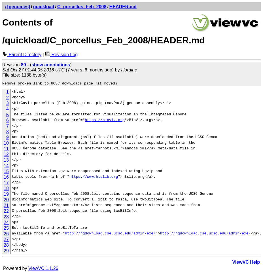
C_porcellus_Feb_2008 (81, 6)
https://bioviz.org (104, 121)
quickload (43, 6)
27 (6, 240)
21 (6, 206)
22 (6, 212)
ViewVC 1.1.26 (43, 269)
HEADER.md (123, 6)
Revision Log (61, 54)
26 (6, 234)
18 (6, 189)
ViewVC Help (246, 263)
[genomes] (18, 6)
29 (6, 251)
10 (6, 143)
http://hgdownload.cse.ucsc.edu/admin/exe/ (110, 234)
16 (6, 177)
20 (6, 200)
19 (6, 194)
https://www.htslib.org (93, 178)
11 (6, 149)
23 (6, 217)
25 (6, 229)
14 (6, 166)
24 (6, 223)
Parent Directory (21, 54)
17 (6, 183)
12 (6, 155)
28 (6, 246)
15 (6, 172)
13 (6, 160)
